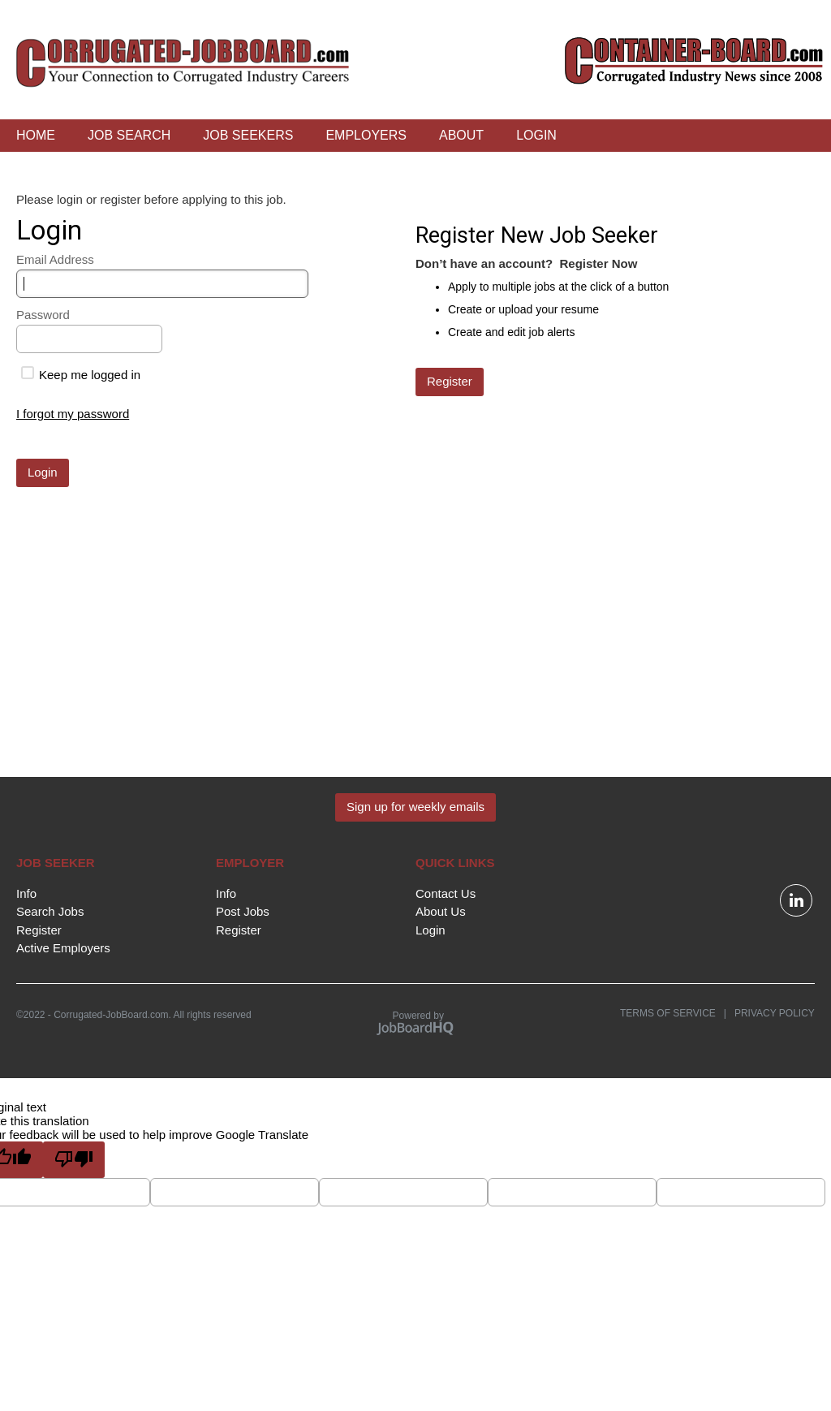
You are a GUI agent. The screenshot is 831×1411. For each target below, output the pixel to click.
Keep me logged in (80, 375)
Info (26, 893)
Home (35, 135)
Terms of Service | (673, 1013)
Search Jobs (50, 911)
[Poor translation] (74, 1159)
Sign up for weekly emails (415, 806)
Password (43, 314)
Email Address (55, 259)
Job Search (129, 135)
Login (536, 135)
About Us (441, 911)
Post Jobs (242, 911)
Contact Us (446, 893)
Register (39, 930)
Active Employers (63, 948)
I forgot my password (72, 414)
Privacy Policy (770, 1013)
